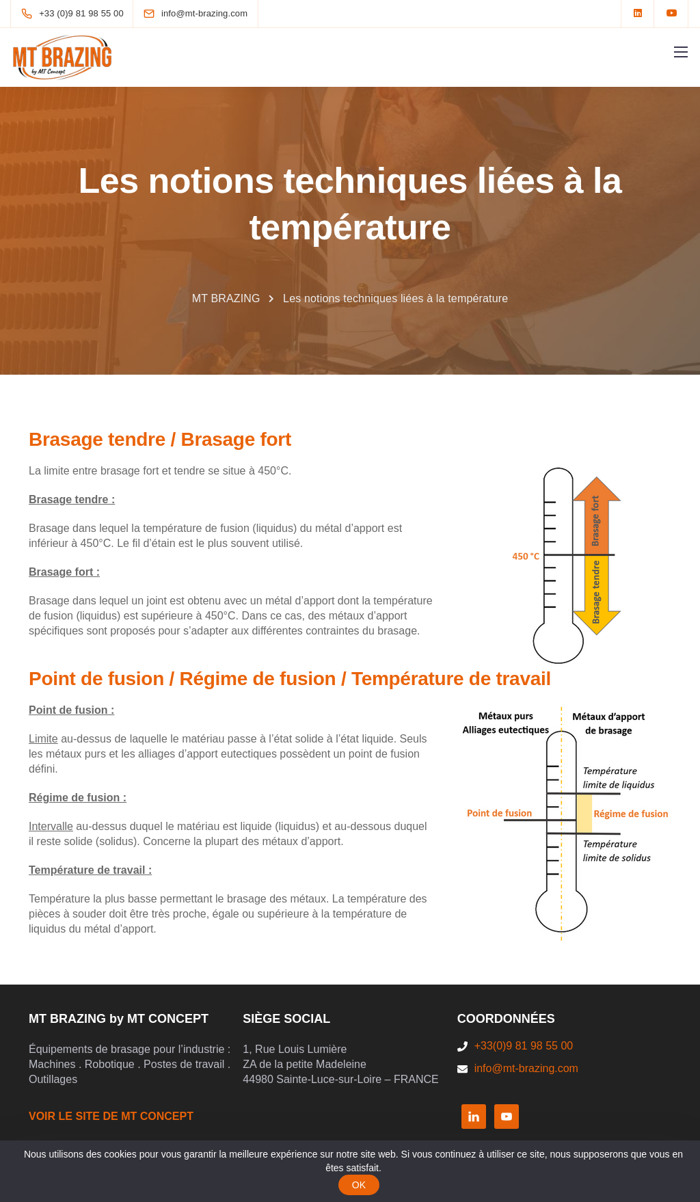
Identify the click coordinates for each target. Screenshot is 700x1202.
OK (359, 1184)
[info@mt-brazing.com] (204, 13)
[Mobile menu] (681, 52)
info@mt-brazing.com (526, 1068)
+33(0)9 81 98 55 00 (524, 1046)
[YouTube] (672, 13)
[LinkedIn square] (637, 13)
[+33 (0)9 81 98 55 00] (75, 13)
